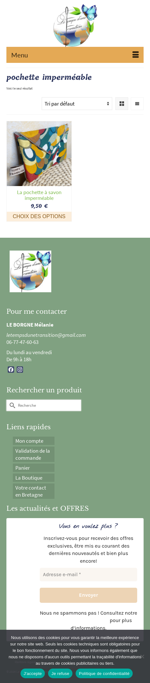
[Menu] (75, 55)
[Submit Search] (11, 405)
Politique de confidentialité (104, 673)
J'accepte (33, 673)
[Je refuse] (142, 656)
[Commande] (77, 103)
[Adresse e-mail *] (88, 574)
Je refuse (60, 673)
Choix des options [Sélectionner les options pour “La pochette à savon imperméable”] (39, 216)
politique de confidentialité (76, 620)
